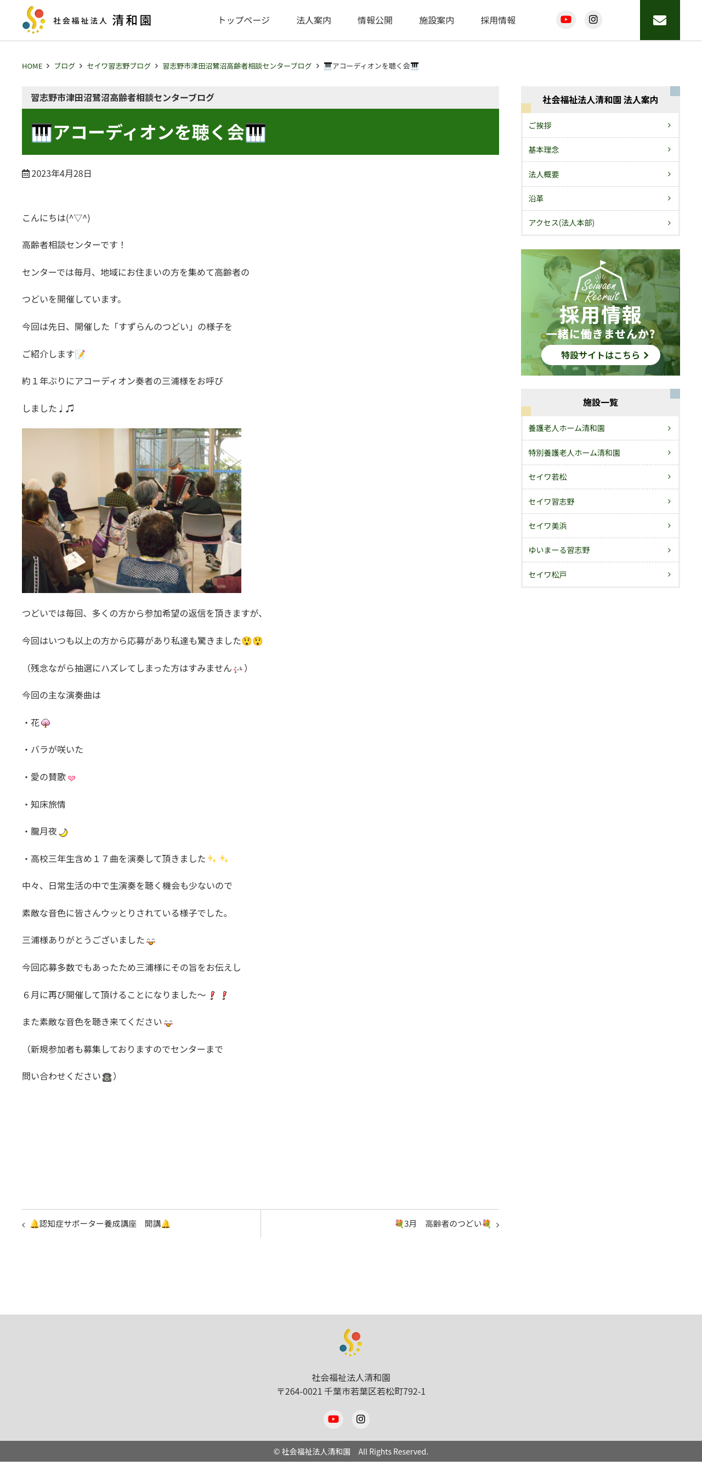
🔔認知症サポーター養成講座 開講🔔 (107, 1225)
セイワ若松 (548, 476)
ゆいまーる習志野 (559, 549)
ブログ (64, 65)
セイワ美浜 (548, 525)
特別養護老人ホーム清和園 (575, 452)
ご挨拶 (540, 125)
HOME (32, 65)
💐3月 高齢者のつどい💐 (437, 1225)
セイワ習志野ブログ (119, 65)
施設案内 (436, 19)
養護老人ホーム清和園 (567, 427)
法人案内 (313, 19)
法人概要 (544, 174)
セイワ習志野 (552, 501)
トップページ (243, 19)
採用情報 (498, 19)
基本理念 (544, 149)
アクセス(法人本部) (562, 222)
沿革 (536, 198)
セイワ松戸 (548, 574)
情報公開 (375, 19)
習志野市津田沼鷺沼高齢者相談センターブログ (237, 65)
